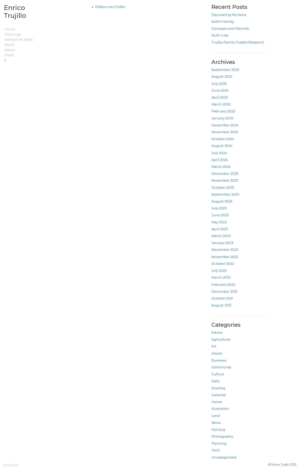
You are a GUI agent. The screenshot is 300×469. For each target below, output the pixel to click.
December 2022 (224, 250)
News (216, 423)
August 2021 (221, 305)
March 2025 (221, 104)
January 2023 (222, 243)
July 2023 (219, 208)
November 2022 (224, 257)
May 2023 (219, 222)
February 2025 (223, 111)
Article (216, 353)
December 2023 (224, 173)
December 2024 (224, 125)
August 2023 (221, 201)
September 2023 (225, 194)
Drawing (218, 388)
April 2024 (219, 160)
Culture (217, 374)
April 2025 (219, 97)
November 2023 (224, 180)
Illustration (220, 409)
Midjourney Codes (110, 7)
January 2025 (222, 118)
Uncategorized (223, 457)
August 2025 (221, 76)
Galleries (218, 395)
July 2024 (219, 153)
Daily (215, 381)
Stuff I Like (219, 35)
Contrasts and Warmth (230, 28)
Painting (218, 429)
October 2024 (222, 139)
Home (216, 402)
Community (221, 367)
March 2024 (221, 167)
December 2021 (224, 291)
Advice (217, 332)
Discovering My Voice (228, 15)
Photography (222, 436)
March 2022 (221, 277)
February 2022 (223, 284)
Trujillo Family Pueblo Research (237, 42)
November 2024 (224, 132)
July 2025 (219, 84)
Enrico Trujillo (15, 12)
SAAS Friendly (222, 22)
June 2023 (219, 215)
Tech (215, 450)
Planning (219, 443)
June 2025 (219, 90)
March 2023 (221, 236)
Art (213, 346)
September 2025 (225, 70)
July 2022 (219, 270)
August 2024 (221, 146)
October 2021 (222, 298)
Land (215, 416)
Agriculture (220, 339)
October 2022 (222, 264)
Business (219, 360)
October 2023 (222, 187)
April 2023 (219, 229)
